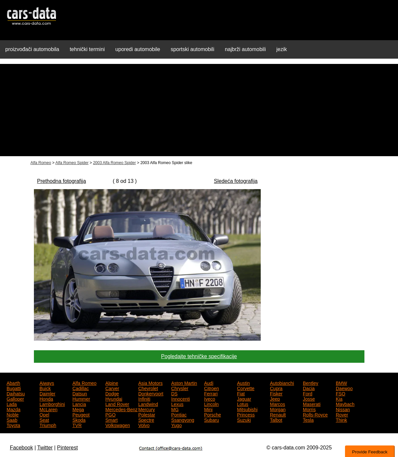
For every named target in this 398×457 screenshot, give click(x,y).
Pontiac (179, 414)
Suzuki (244, 419)
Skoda (79, 419)
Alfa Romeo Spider (72, 162)
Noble (13, 414)
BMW (341, 383)
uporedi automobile (137, 49)
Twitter (45, 447)
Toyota (13, 425)
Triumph (48, 425)
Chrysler (179, 388)
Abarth (13, 383)
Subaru (211, 419)
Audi (208, 383)
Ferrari (211, 393)
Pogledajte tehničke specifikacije (199, 356)
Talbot (276, 419)
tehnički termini (87, 49)
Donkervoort (150, 393)
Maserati (312, 404)
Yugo (176, 425)
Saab (12, 419)
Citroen (211, 388)
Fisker (276, 393)
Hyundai (113, 398)
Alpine (111, 383)
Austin (243, 383)
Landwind (148, 404)
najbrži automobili (245, 49)
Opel (44, 414)
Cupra (276, 388)
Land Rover (117, 404)
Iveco (209, 398)
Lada (12, 404)
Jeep (275, 398)
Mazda (13, 409)
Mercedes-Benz (121, 409)
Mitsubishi (247, 409)
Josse (309, 398)
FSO (340, 393)
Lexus (177, 404)
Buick (45, 388)
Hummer (81, 398)
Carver (112, 388)
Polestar (146, 414)
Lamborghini (52, 404)
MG (175, 409)
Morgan (277, 409)
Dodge (112, 393)
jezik (281, 49)
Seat (44, 419)
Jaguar (244, 398)
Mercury (146, 409)
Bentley (310, 383)
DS (174, 393)
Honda (46, 398)
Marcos (277, 404)
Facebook (21, 447)
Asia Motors (150, 383)
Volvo (143, 425)
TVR (77, 425)
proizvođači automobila (32, 49)
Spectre (146, 419)
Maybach (345, 404)
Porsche (212, 414)
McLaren (48, 409)
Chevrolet (148, 388)
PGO (110, 414)
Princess (246, 414)
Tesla (308, 419)
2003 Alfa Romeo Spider (114, 162)
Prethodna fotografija (61, 181)
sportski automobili (192, 49)
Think (341, 419)
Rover (342, 414)
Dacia (309, 388)
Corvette (245, 388)
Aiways (47, 383)
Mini (208, 409)
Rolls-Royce (315, 414)
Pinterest (67, 447)
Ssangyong (182, 419)
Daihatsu (16, 393)
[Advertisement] (199, 110)
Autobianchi (282, 383)
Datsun (79, 393)
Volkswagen (117, 425)
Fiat (241, 393)
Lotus (242, 404)
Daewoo (344, 388)
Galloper (15, 398)
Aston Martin (184, 383)
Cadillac (80, 388)
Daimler (47, 393)
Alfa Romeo (41, 162)
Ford (307, 393)
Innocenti (180, 398)
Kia (339, 398)
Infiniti (144, 398)
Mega (78, 409)
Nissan (343, 409)
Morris (309, 409)
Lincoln (211, 404)
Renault (278, 414)
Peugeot (81, 414)
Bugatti (14, 388)
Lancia (79, 404)
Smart (111, 419)
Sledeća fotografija (236, 181)
